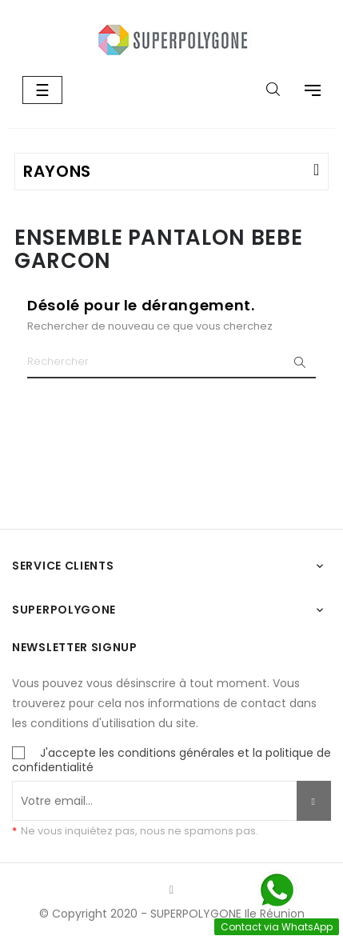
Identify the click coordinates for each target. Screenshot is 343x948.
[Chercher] (171, 362)
